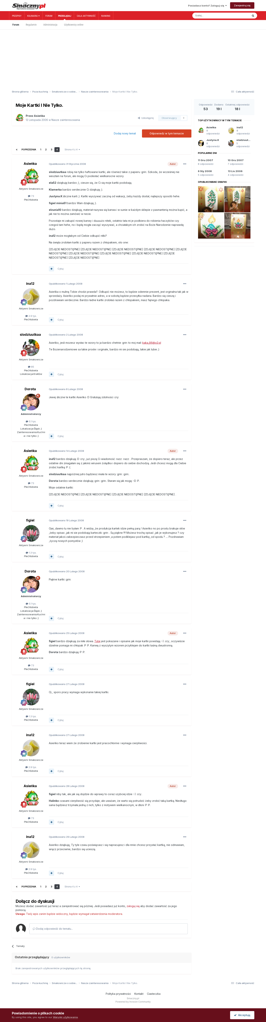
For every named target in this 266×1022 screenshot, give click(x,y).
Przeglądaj (64, 17)
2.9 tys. (31, 315)
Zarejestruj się (242, 5)
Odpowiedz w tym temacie (167, 133)
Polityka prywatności (118, 993)
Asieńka (39, 115)
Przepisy (16, 15)
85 (31, 366)
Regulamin (31, 24)
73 (31, 195)
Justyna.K (212, 139)
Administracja (50, 24)
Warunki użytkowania (65, 1017)
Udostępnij (146, 117)
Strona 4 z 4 (72, 149)
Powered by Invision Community (133, 1001)
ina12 (30, 283)
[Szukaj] (212, 16)
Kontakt (138, 993)
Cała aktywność (86, 15)
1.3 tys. (31, 552)
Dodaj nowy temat (125, 133)
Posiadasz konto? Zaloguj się (207, 5)
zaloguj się (133, 906)
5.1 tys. (31, 421)
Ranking (105, 15)
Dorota (30, 389)
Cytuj (60, 268)
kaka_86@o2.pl (151, 342)
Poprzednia (28, 149)
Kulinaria (33, 15)
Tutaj (97, 641)
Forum (48, 15)
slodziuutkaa (30, 334)
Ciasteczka (153, 993)
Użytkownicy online (73, 24)
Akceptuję (242, 1015)
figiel (30, 520)
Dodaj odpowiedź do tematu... (53, 928)
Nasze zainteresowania (65, 119)
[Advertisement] (133, 53)
